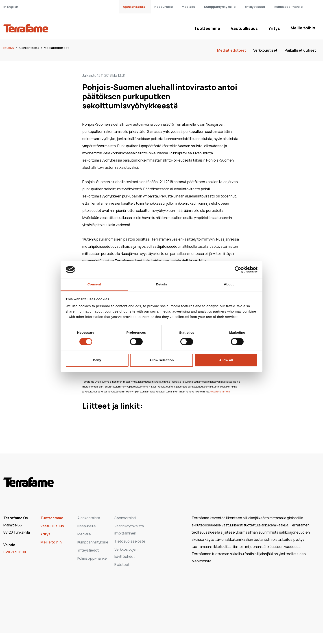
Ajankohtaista (134, 6)
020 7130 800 (14, 552)
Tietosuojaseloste (129, 541)
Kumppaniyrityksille (220, 6)
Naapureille (163, 6)
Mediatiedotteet (56, 48)
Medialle (188, 6)
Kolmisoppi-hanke (288, 6)
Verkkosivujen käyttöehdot (125, 553)
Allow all (226, 360)
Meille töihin (303, 28)
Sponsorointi (125, 517)
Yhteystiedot (254, 6)
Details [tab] (161, 284)
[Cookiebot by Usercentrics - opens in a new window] (238, 269)
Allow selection (161, 360)
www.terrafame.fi (220, 391)
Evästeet (121, 564)
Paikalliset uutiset (300, 50)
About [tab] (229, 284)
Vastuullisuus (244, 28)
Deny (97, 360)
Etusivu (9, 48)
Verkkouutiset (265, 50)
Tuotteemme (207, 28)
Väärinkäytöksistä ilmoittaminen (129, 529)
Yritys (274, 28)
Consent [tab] (94, 284)
